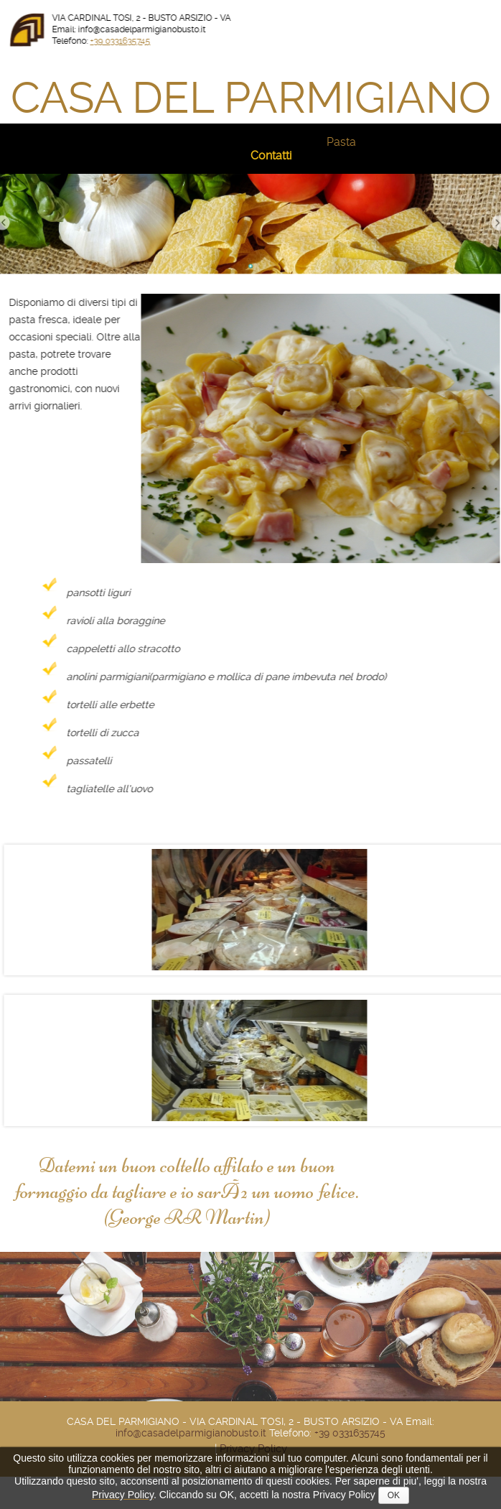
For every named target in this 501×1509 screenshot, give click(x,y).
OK (394, 1495)
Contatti (270, 155)
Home (57, 142)
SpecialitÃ (398, 142)
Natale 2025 (119, 142)
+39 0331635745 (130, 41)
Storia (180, 142)
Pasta (341, 142)
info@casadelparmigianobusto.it (191, 1433)
